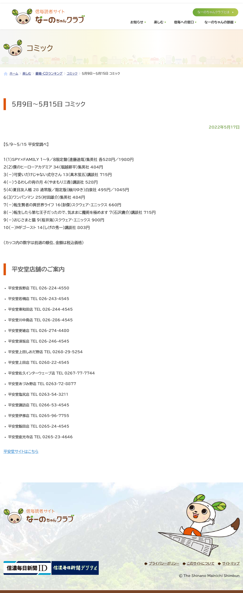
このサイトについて (200, 563)
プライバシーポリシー (164, 563)
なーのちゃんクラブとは (213, 12)
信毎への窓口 (184, 22)
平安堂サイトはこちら (21, 451)
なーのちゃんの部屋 (219, 22)
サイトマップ (231, 563)
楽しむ (158, 22)
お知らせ (136, 22)
